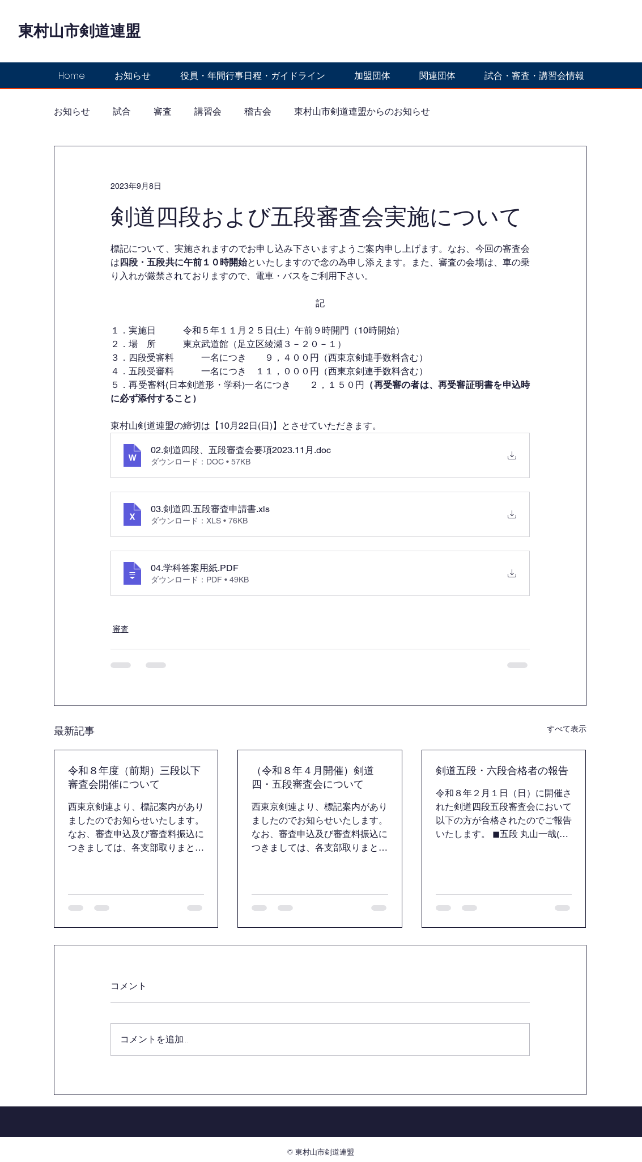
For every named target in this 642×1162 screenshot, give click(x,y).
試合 (122, 111)
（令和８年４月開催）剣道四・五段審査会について (313, 777)
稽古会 (257, 111)
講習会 (208, 111)
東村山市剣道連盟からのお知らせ (362, 111)
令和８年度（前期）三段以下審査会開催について (134, 777)
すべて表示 (566, 728)
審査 (163, 111)
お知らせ (72, 111)
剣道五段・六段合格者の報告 (502, 770)
